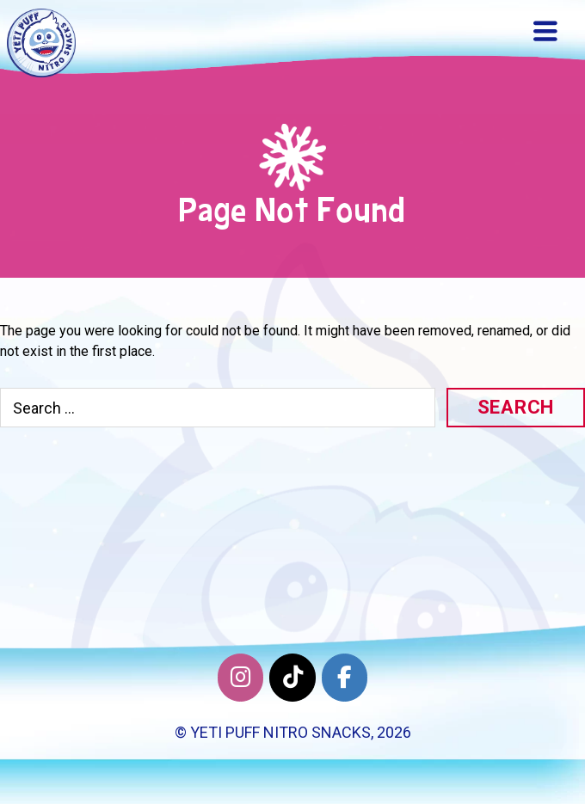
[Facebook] (344, 678)
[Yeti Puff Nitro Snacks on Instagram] (240, 678)
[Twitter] (292, 678)
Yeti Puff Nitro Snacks (280, 732)
